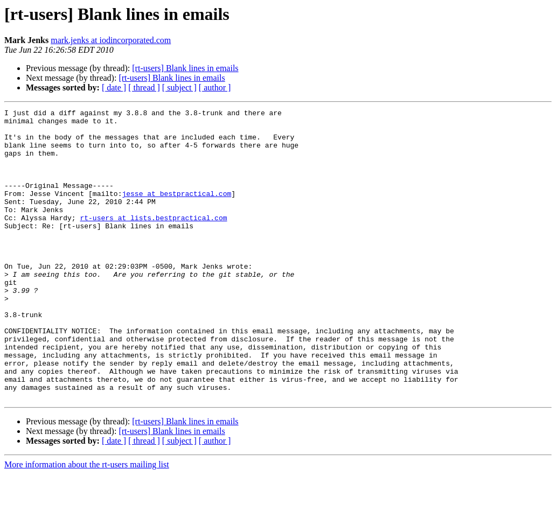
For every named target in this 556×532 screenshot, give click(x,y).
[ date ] (114, 87)
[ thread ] (144, 87)
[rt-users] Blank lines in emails (185, 68)
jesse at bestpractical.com (176, 211)
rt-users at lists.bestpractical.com (153, 240)
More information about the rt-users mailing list (86, 522)
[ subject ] (179, 87)
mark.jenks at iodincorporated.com (111, 40)
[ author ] (215, 87)
